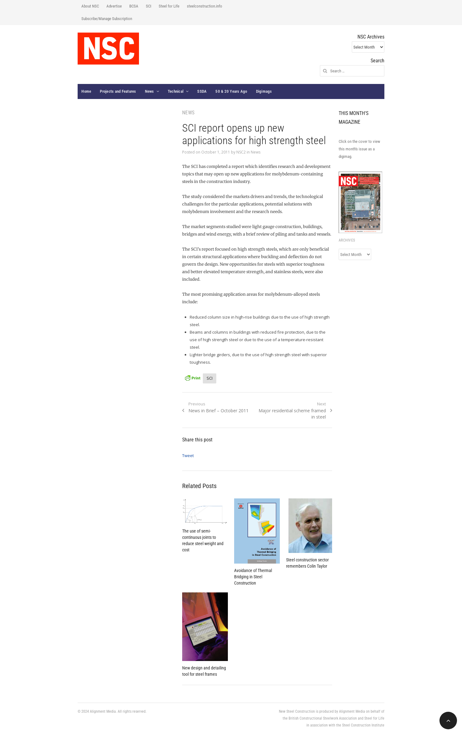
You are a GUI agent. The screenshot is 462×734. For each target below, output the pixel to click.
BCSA (133, 6)
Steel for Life (169, 6)
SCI (148, 6)
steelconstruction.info (204, 6)
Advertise (114, 6)
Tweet (188, 455)
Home (86, 91)
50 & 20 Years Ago (231, 91)
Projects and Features (118, 91)
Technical (175, 91)
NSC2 (241, 152)
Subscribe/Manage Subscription (106, 18)
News (149, 91)
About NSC (90, 6)
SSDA (202, 91)
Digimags (264, 91)
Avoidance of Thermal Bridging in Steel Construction (253, 577)
